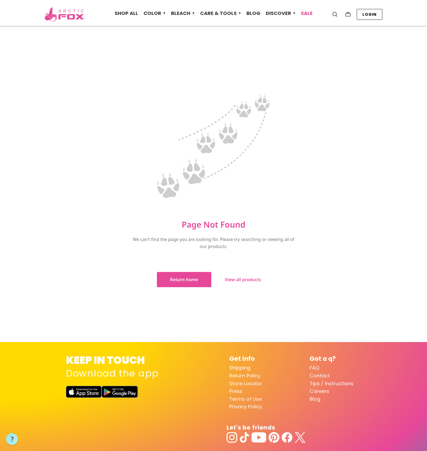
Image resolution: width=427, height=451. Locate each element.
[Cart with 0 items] (348, 14)
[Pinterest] (274, 437)
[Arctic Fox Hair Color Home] (65, 14)
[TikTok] (244, 437)
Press (235, 391)
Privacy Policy (245, 406)
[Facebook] (287, 437)
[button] (12, 439)
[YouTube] (258, 437)
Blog (315, 399)
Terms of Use (245, 399)
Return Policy (244, 375)
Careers (319, 391)
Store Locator (245, 383)
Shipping (239, 367)
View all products (243, 280)
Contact (320, 375)
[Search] (335, 14)
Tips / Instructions (331, 383)
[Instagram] (232, 437)
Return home (184, 280)
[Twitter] (300, 437)
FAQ (314, 367)
